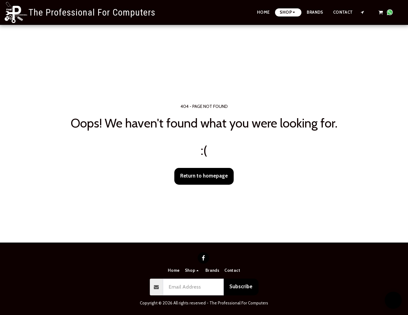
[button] (362, 12)
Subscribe (240, 286)
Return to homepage (204, 176)
